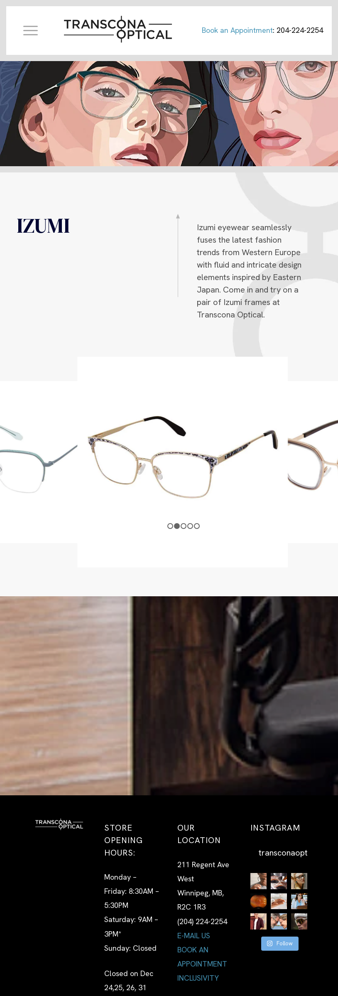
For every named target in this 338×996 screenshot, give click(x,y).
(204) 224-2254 (202, 921)
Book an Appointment (237, 30)
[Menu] (26, 30)
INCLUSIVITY (198, 978)
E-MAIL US (193, 935)
